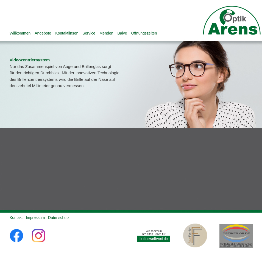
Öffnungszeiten (144, 33)
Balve (122, 33)
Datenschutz (58, 217)
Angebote (43, 33)
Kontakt (16, 217)
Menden (106, 33)
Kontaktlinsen (66, 33)
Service (88, 33)
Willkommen (20, 33)
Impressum (35, 217)
